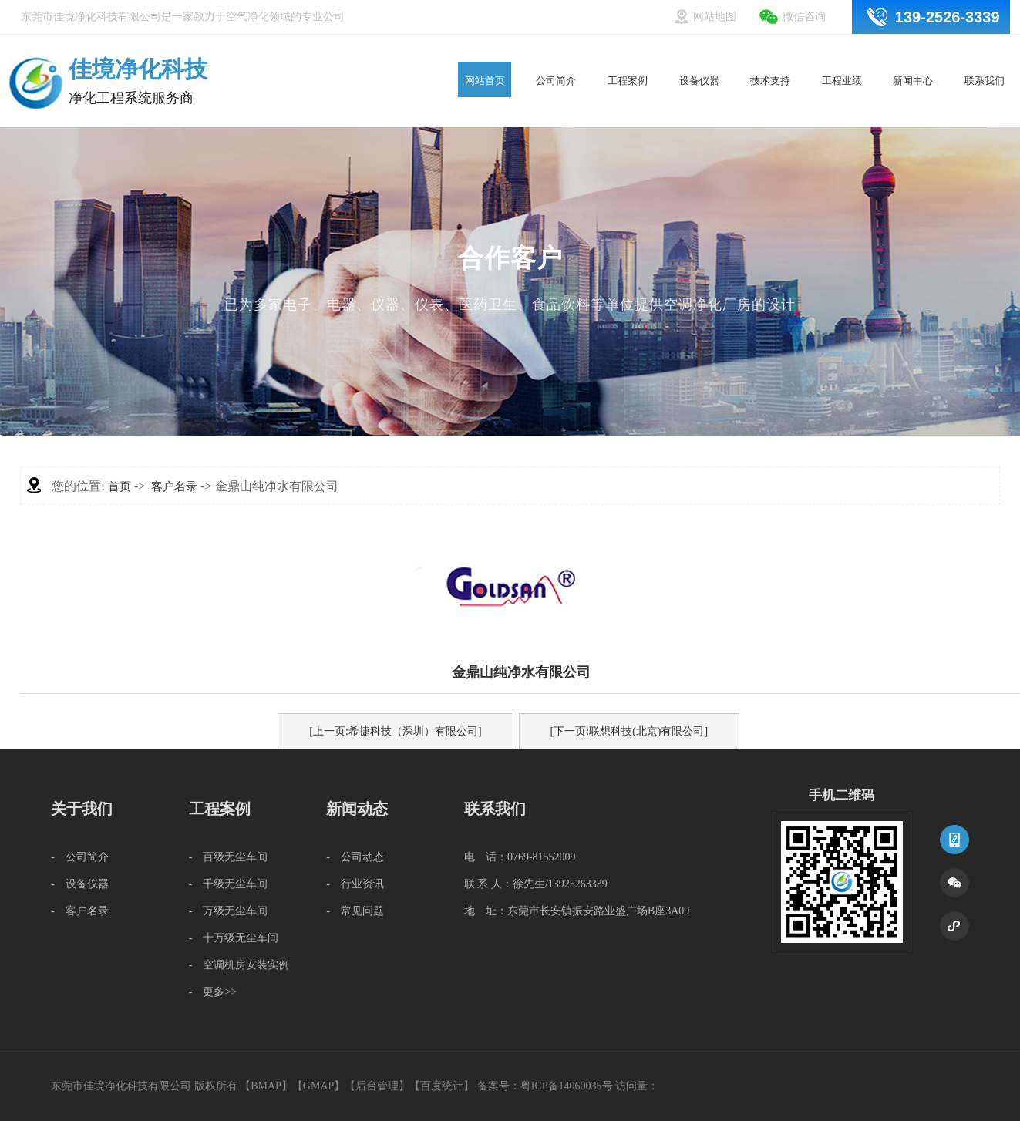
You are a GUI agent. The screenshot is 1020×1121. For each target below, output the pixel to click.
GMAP (318, 1086)
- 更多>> (213, 992)
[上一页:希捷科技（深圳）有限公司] (395, 731)
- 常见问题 (355, 911)
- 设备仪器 (80, 884)
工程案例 (628, 52)
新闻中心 (913, 52)
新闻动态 (357, 808)
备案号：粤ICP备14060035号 (545, 1086)
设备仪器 (698, 52)
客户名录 (174, 486)
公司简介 (556, 52)
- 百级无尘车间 (228, 857)
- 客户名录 (80, 911)
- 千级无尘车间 (228, 884)
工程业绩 (841, 52)
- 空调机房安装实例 (239, 965)
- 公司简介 (80, 857)
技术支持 (770, 52)
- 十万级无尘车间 (234, 938)
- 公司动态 (355, 857)
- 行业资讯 (355, 884)
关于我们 (82, 808)
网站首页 (484, 52)
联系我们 (985, 52)
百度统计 (441, 1086)
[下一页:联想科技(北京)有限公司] (629, 731)
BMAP (266, 1086)
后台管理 (377, 1086)
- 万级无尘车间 (228, 911)
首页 (119, 486)
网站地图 (714, 16)
